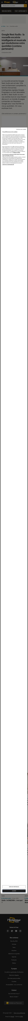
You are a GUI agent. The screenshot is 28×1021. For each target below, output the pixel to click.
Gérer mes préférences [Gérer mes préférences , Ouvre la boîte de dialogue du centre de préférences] (14, 886)
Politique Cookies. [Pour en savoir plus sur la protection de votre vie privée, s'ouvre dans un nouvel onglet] (16, 152)
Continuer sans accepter (21, 129)
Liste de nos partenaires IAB (8, 164)
